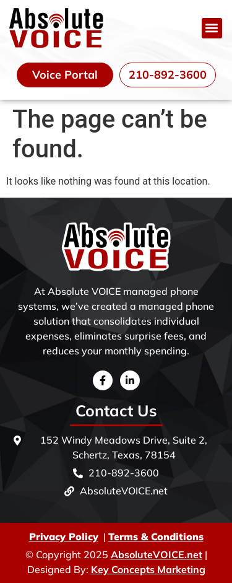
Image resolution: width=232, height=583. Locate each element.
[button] (212, 28)
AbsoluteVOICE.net (156, 554)
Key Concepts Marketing (148, 569)
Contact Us (116, 410)
